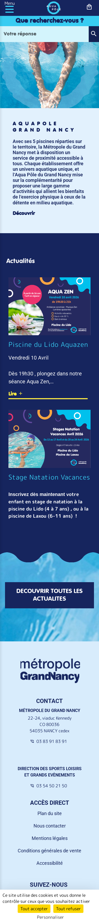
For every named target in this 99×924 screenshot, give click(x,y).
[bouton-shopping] (89, 7)
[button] (93, 34)
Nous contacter (50, 826)
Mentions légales (50, 838)
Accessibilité (49, 863)
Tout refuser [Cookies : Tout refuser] (68, 909)
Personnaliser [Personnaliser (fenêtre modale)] (50, 917)
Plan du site (49, 813)
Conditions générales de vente (49, 850)
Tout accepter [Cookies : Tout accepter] (34, 909)
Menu (9, 3)
